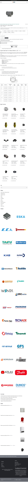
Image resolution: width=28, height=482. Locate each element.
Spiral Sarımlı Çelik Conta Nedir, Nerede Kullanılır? (7, 398)
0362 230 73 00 (8, 470)
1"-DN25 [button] (12, 31)
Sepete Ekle (6, 38)
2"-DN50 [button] (24, 31)
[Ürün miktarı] (2, 38)
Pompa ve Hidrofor (3, 202)
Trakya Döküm (21, 39)
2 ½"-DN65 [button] (5, 32)
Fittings (4, 24)
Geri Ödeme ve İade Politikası (8, 456)
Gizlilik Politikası (2, 456)
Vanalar (2, 205)
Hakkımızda (2, 466)
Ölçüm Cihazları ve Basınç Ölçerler (5, 192)
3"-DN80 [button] (9, 32)
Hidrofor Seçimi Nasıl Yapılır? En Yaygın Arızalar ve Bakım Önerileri (9, 397)
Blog (1, 464)
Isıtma (1, 200)
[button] (26, 2)
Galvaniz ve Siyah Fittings (8, 24)
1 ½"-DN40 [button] (20, 31)
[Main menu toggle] (1, 2)
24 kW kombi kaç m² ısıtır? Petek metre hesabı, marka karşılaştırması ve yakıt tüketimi (11, 396)
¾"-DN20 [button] (8, 31)
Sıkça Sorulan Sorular (17, 465)
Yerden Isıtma (2, 206)
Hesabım (2, 465)
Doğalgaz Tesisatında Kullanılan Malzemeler (6, 401)
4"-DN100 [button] (12, 32)
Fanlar (1, 196)
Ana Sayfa (1, 24)
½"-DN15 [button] (5, 31)
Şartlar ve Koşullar (14, 456)
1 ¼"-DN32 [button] (16, 31)
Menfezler (2, 201)
